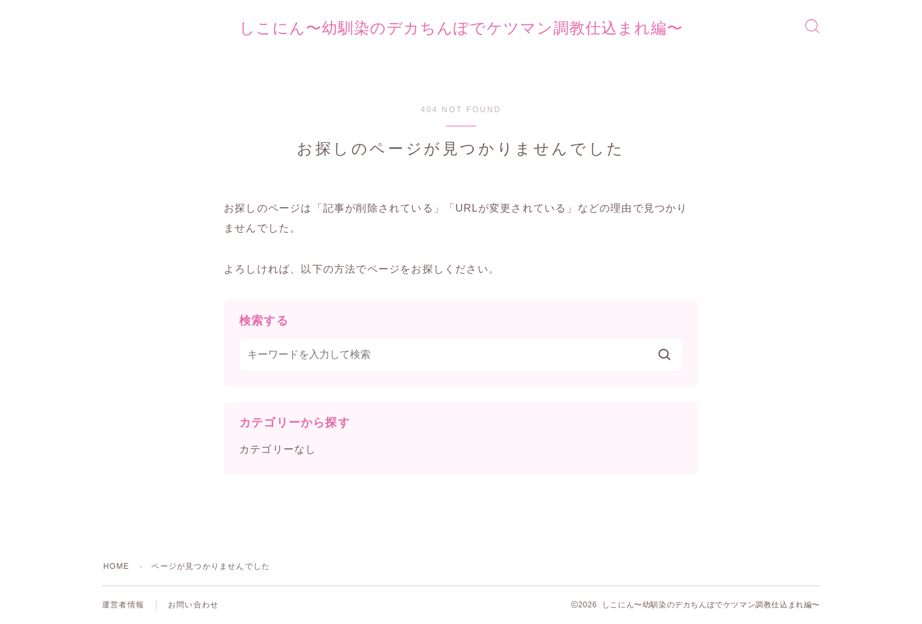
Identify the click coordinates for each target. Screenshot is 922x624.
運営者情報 (123, 604)
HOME (116, 566)
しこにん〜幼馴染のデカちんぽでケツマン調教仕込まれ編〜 (461, 28)
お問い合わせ (193, 604)
